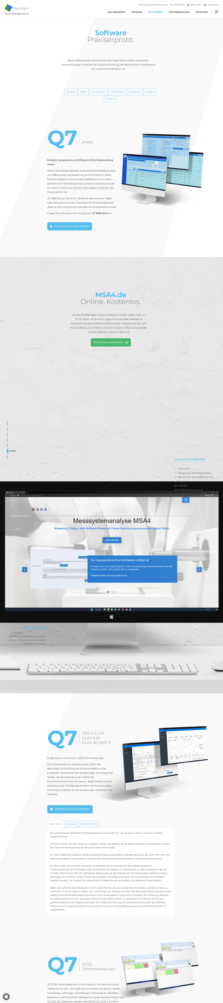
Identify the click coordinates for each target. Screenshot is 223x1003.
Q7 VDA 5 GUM (14, 434)
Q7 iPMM (11, 423)
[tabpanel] (110, 872)
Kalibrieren (117, 12)
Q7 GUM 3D (12, 445)
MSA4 (10, 429)
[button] (6, 996)
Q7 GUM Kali (13, 440)
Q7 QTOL (12, 451)
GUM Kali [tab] (70, 824)
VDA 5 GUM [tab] (55, 824)
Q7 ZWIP (11, 456)
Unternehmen (179, 12)
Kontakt (201, 12)
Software (155, 12)
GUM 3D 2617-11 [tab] (88, 824)
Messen (136, 12)
